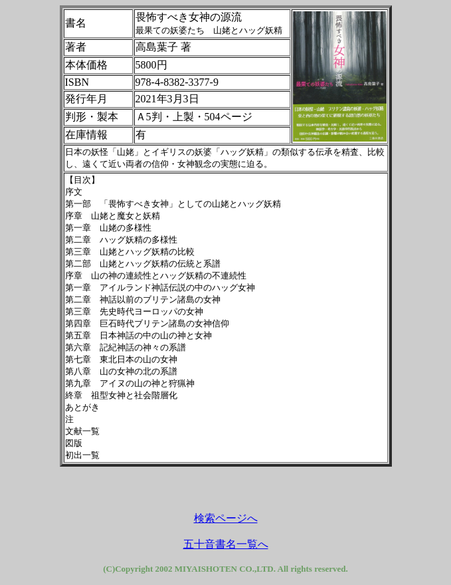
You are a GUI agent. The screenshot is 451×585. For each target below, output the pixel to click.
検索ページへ (226, 518)
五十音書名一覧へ (225, 544)
